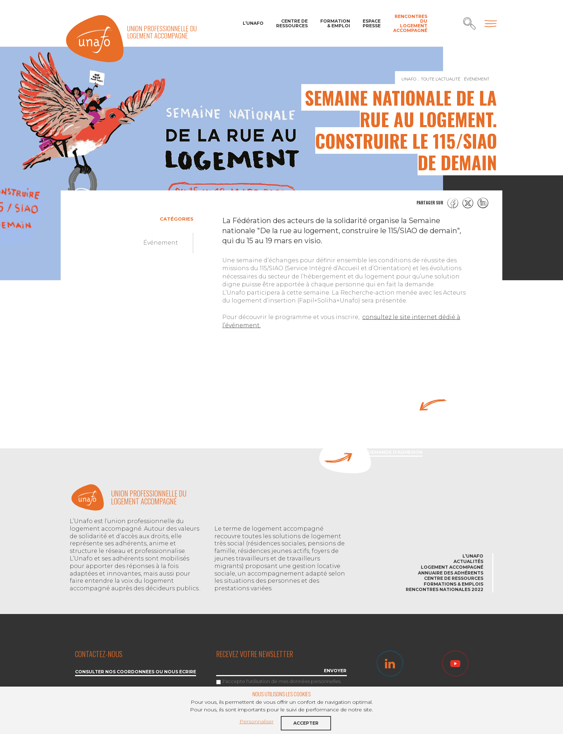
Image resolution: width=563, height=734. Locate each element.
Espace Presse (372, 23)
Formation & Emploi (335, 23)
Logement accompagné (452, 567)
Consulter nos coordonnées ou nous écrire (135, 672)
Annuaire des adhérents (450, 573)
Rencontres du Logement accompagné (410, 23)
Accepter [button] (305, 723)
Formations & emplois (453, 584)
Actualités (468, 561)
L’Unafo (253, 23)
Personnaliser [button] (256, 721)
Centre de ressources (292, 23)
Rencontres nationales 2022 (444, 589)
